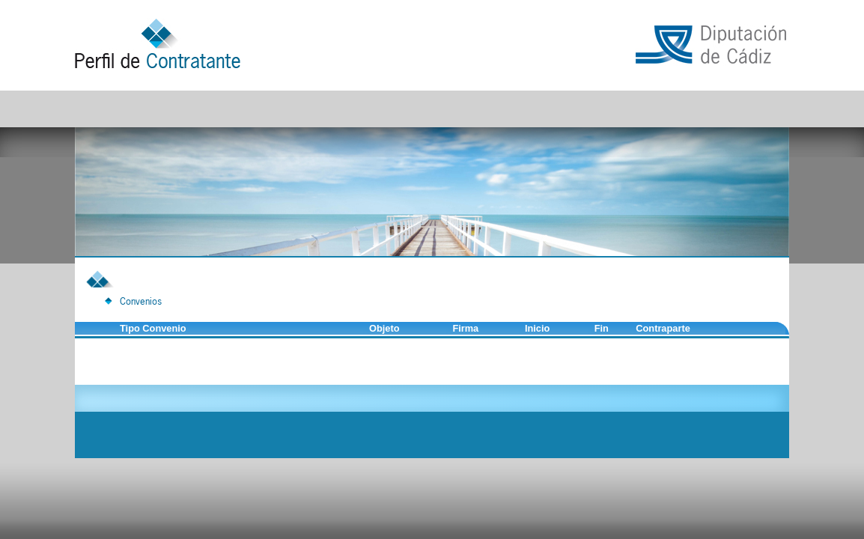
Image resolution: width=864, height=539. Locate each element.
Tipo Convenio (153, 328)
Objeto (384, 328)
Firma (465, 328)
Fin (601, 328)
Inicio (537, 328)
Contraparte (663, 328)
